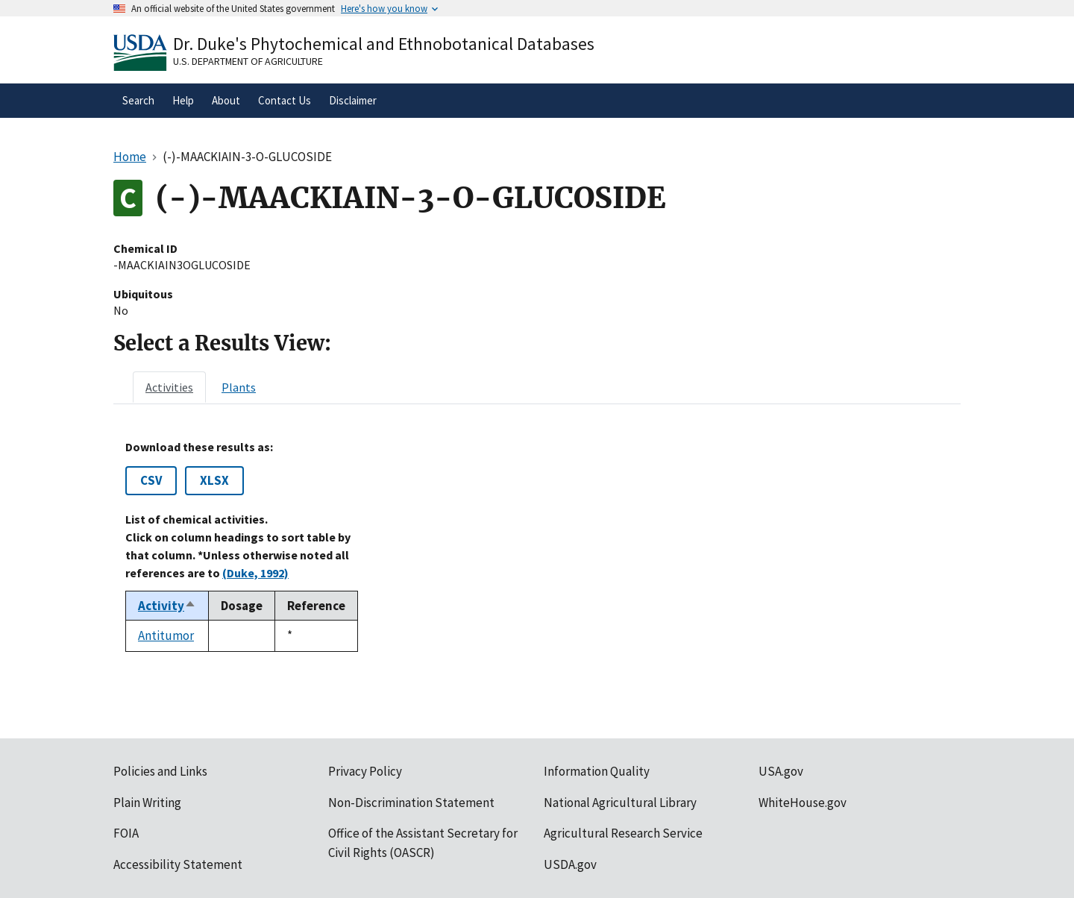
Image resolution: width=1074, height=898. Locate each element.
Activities (169, 387)
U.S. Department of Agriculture (248, 61)
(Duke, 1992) (255, 572)
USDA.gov (570, 864)
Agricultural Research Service (623, 833)
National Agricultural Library (620, 802)
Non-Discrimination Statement (411, 802)
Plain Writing (147, 802)
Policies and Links (160, 771)
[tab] (169, 387)
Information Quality (597, 771)
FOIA (126, 833)
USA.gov (781, 771)
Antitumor (166, 635)
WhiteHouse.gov (803, 802)
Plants (239, 387)
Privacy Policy (365, 771)
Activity (167, 605)
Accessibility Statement (177, 864)
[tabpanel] (537, 546)
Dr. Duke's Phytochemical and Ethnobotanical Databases (383, 43)
